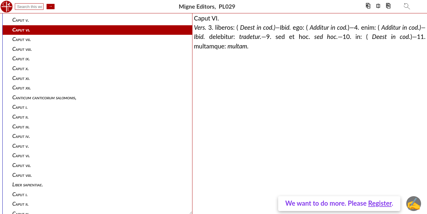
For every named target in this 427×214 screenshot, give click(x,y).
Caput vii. (21, 39)
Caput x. (20, 68)
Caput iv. (21, 136)
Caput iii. (21, 126)
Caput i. (20, 107)
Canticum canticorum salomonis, (44, 97)
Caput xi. (21, 78)
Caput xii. (21, 87)
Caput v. (20, 20)
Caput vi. (21, 29)
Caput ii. (20, 117)
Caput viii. (22, 49)
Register (380, 203)
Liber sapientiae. (27, 184)
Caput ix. (21, 58)
